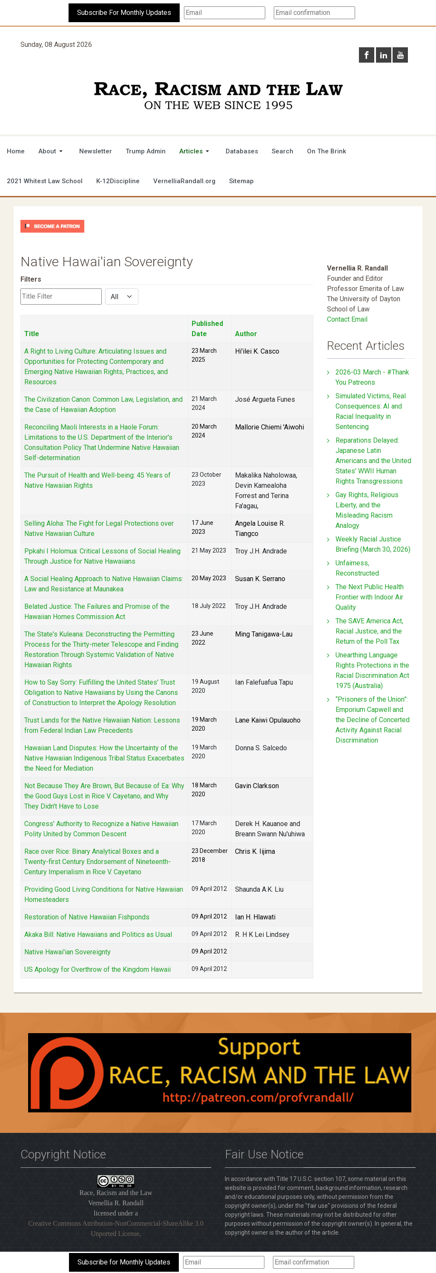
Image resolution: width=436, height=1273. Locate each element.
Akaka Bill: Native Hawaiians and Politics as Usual (98, 934)
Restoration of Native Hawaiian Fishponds (86, 917)
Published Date (207, 329)
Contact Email (347, 319)
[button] (52, 151)
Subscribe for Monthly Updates (123, 1262)
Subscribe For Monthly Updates (124, 13)
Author (246, 334)
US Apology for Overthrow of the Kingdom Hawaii (97, 969)
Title (31, 334)
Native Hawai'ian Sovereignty (67, 952)
